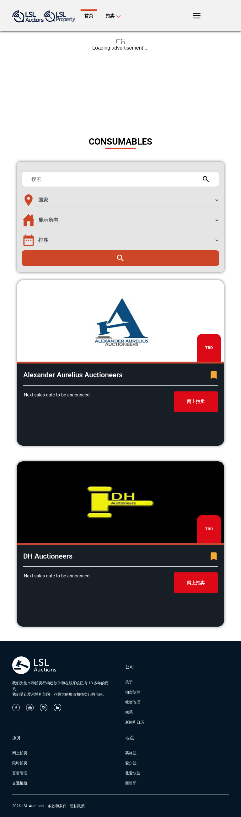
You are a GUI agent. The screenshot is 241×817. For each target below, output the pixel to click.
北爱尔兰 (132, 773)
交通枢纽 (19, 783)
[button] (120, 200)
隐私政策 (77, 806)
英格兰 (131, 753)
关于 (129, 682)
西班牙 (131, 783)
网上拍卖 (196, 401)
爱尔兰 (131, 763)
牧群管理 (132, 702)
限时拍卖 (19, 763)
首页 (88, 15)
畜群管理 (19, 773)
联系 (129, 712)
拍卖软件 (132, 692)
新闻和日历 (134, 722)
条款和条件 (57, 806)
